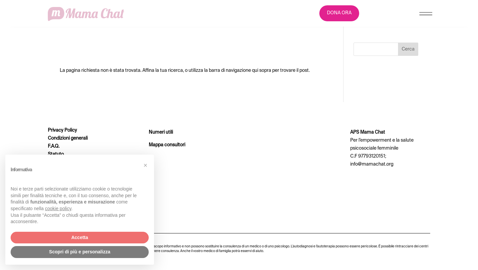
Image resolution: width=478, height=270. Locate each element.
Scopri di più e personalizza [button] (79, 251)
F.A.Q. (53, 146)
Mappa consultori (167, 145)
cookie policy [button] (58, 208)
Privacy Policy (62, 130)
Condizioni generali (68, 138)
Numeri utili (161, 132)
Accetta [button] (79, 237)
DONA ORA (339, 13)
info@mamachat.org (371, 164)
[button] (145, 165)
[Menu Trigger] (426, 15)
